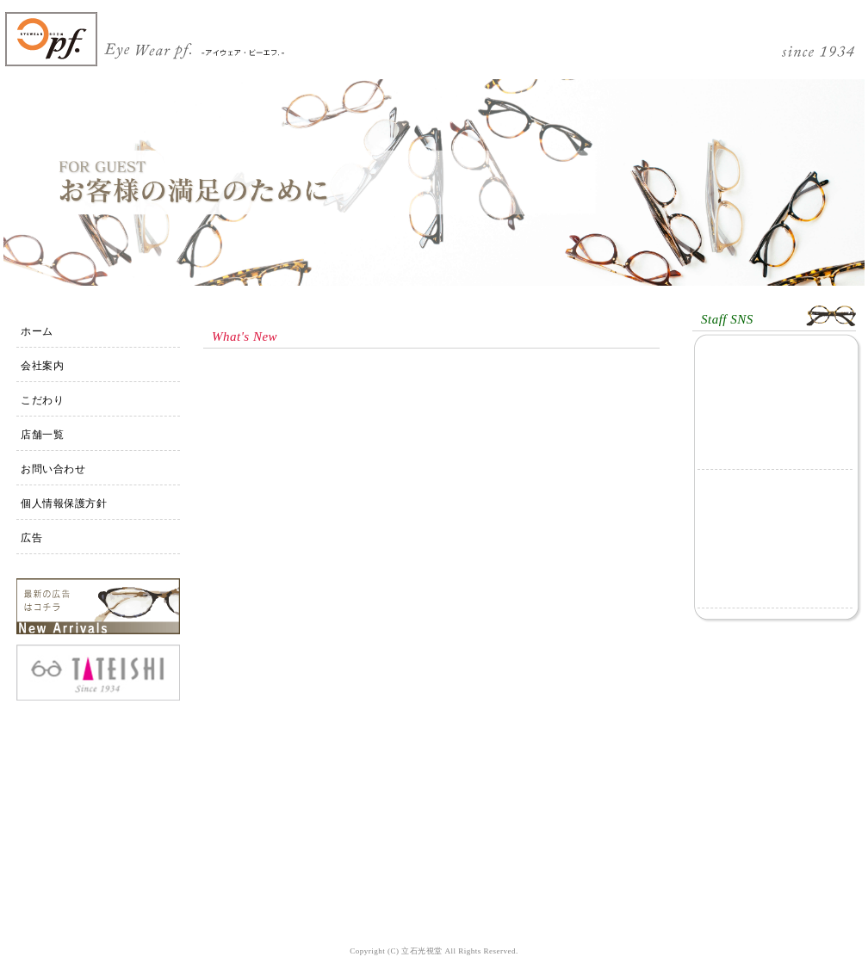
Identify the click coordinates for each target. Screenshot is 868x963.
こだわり (42, 400)
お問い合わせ (53, 469)
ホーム (37, 331)
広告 (31, 538)
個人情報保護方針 (64, 503)
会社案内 (42, 366)
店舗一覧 (42, 435)
